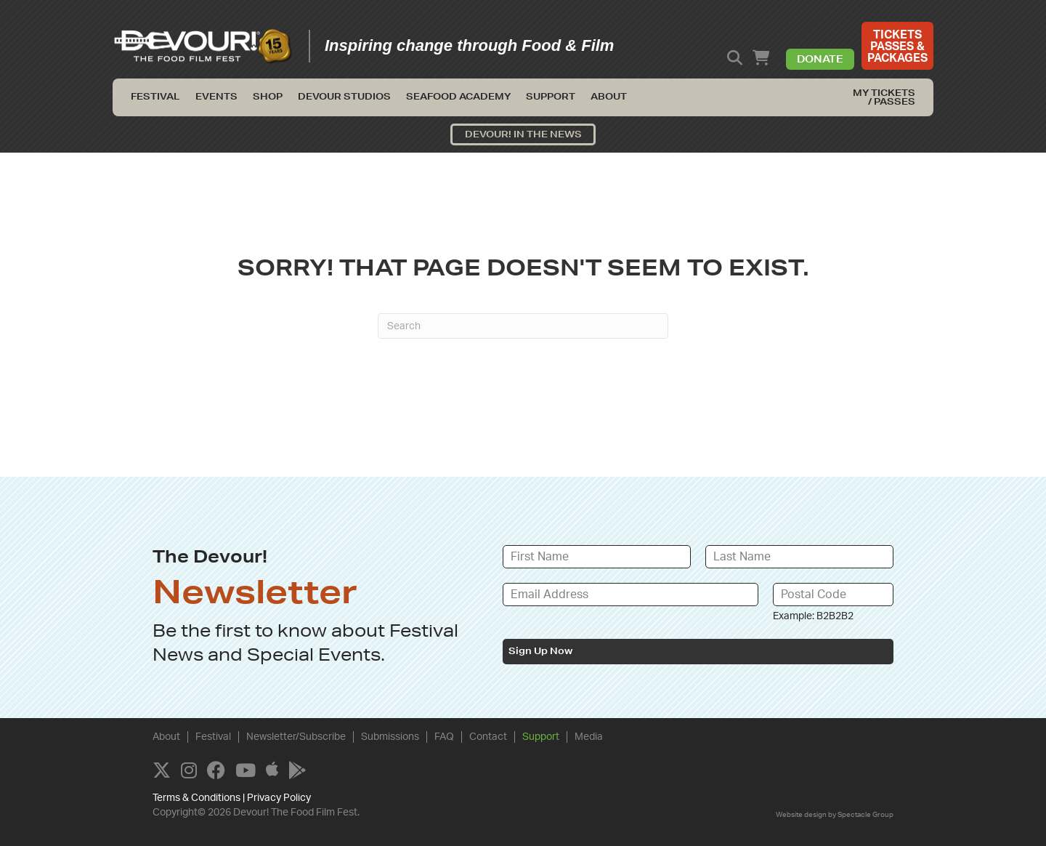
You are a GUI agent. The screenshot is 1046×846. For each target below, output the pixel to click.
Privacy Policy (279, 798)
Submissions (390, 737)
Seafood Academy (458, 96)
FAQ (444, 737)
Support (550, 96)
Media (589, 737)
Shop (268, 96)
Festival (155, 96)
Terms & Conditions (196, 798)
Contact (488, 737)
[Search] (523, 326)
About (609, 96)
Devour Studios (344, 96)
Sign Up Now (540, 651)
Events (216, 96)
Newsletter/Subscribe (296, 737)
